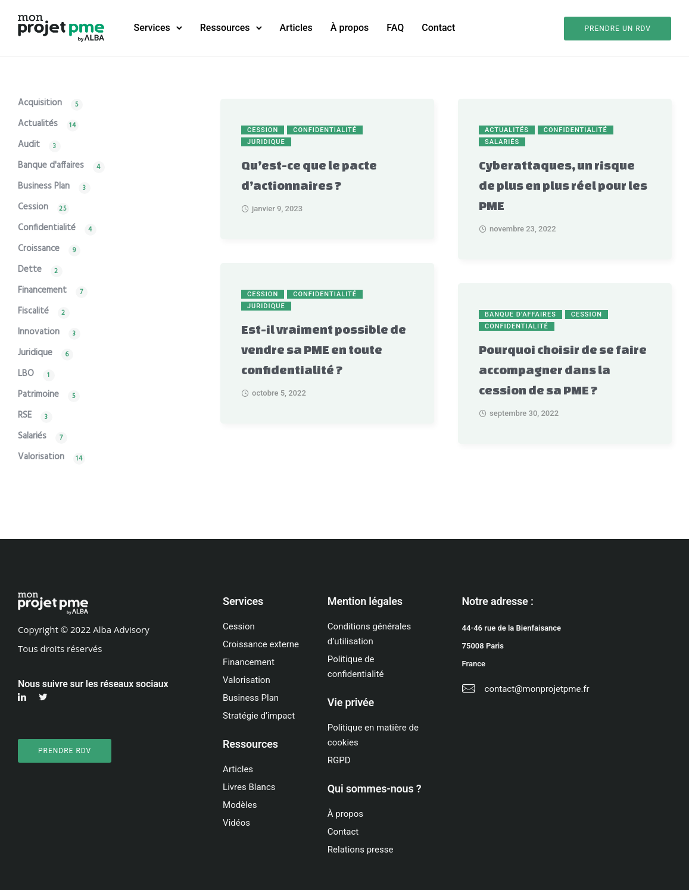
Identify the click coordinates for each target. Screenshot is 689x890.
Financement (42, 291)
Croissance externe (261, 644)
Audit (29, 146)
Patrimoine (38, 396)
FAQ (395, 27)
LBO (26, 375)
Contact (438, 27)
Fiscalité (33, 312)
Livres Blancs (249, 787)
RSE (25, 416)
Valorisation (41, 458)
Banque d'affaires (520, 314)
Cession (262, 130)
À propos (350, 27)
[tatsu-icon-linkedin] (24, 697)
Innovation (39, 333)
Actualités (507, 130)
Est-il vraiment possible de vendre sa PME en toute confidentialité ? (323, 349)
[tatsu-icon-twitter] (45, 697)
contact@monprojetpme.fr (537, 689)
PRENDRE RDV (64, 751)
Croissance (39, 250)
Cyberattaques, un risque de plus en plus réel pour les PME (563, 185)
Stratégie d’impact (259, 715)
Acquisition (40, 104)
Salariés (502, 142)
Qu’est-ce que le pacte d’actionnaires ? (309, 175)
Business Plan (44, 187)
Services (152, 27)
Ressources (225, 27)
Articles (296, 27)
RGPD (339, 760)
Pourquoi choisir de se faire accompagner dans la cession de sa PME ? (563, 370)
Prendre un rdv (617, 28)
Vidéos (236, 822)
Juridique (266, 142)
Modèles (240, 805)
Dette (30, 271)
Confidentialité (325, 130)
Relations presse (361, 849)
